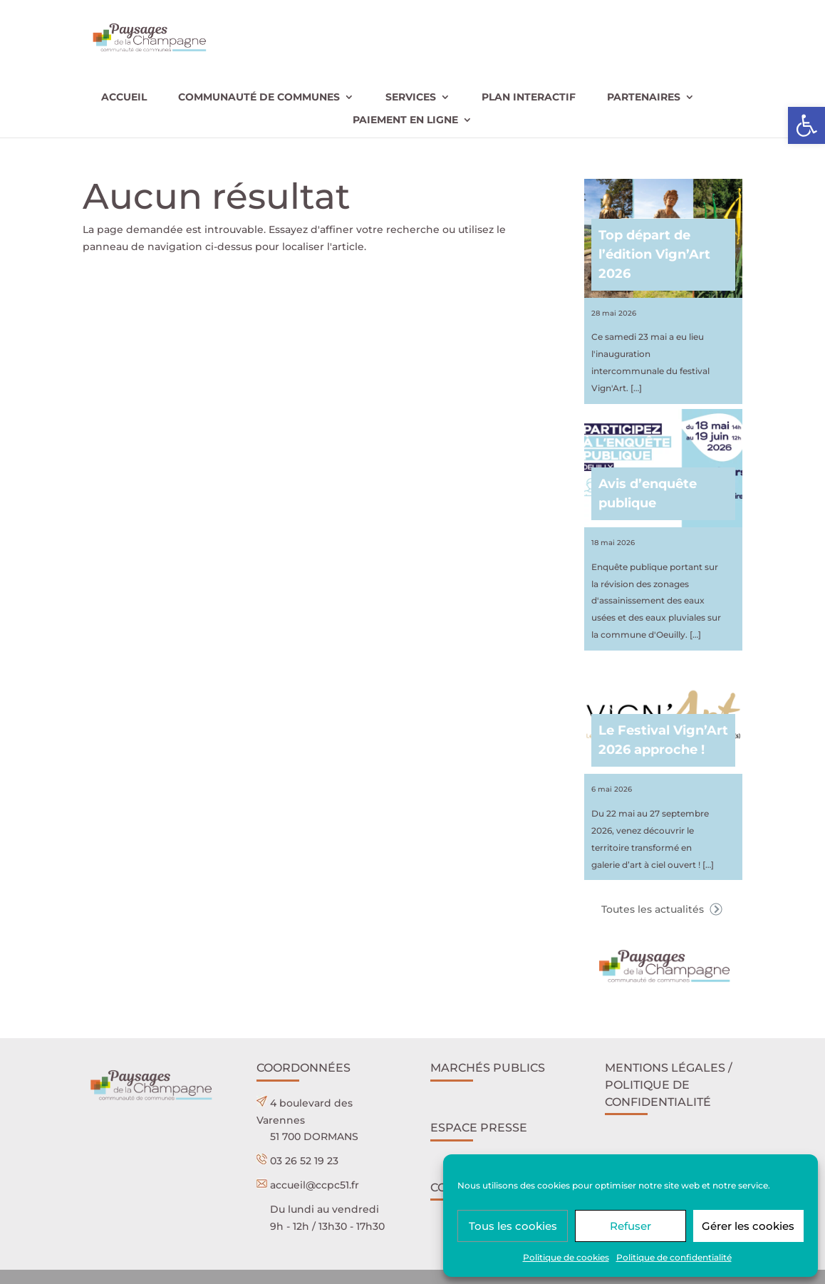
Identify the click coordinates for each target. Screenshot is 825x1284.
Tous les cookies (513, 1226)
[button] (806, 125)
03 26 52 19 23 (304, 1160)
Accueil (124, 97)
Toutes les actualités (663, 909)
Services (410, 97)
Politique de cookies (566, 1257)
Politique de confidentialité (674, 1257)
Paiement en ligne (405, 120)
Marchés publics (487, 1068)
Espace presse (478, 1127)
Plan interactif (529, 97)
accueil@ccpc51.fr (314, 1185)
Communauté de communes (259, 97)
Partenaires (643, 97)
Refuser (630, 1226)
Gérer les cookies (748, 1226)
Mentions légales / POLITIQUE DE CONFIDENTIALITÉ (668, 1085)
